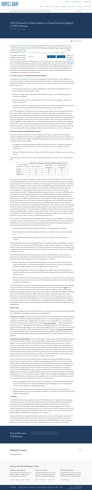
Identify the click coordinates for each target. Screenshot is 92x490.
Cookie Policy (32, 487)
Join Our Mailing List (77, 1)
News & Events (71, 6)
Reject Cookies (51, 56)
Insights (64, 6)
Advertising (20, 487)
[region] (46, 54)
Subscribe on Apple (14, 479)
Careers (86, 6)
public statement (18, 55)
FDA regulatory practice (42, 422)
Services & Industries (55, 6)
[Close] (65, 50)
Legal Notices (50, 487)
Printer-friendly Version (76, 41)
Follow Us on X (51, 479)
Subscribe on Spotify (25, 479)
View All (80, 450)
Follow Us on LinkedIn (40, 479)
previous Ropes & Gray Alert (27, 79)
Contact (67, 1)
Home (11, 11)
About (41, 6)
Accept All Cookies (61, 56)
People (46, 6)
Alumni (26, 487)
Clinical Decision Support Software (21, 48)
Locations (79, 6)
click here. (63, 53)
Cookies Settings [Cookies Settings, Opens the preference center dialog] (30, 56)
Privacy (56, 487)
